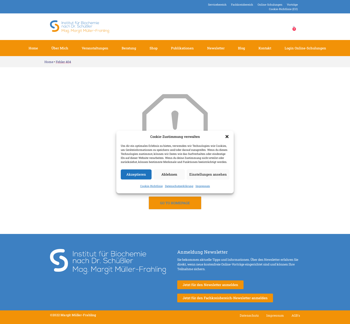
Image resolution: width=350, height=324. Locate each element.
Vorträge (292, 4)
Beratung (129, 48)
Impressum (203, 186)
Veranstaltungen (95, 48)
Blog (241, 48)
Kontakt (264, 48)
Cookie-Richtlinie (151, 186)
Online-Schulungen (270, 4)
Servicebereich (217, 4)
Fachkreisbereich (242, 4)
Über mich (59, 48)
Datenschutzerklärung (179, 186)
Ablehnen (169, 174)
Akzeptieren (136, 174)
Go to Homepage (175, 203)
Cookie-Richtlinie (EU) (283, 9)
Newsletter (216, 48)
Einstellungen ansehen (208, 174)
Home (33, 48)
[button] (227, 137)
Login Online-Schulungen (305, 48)
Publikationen (182, 48)
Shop (154, 48)
